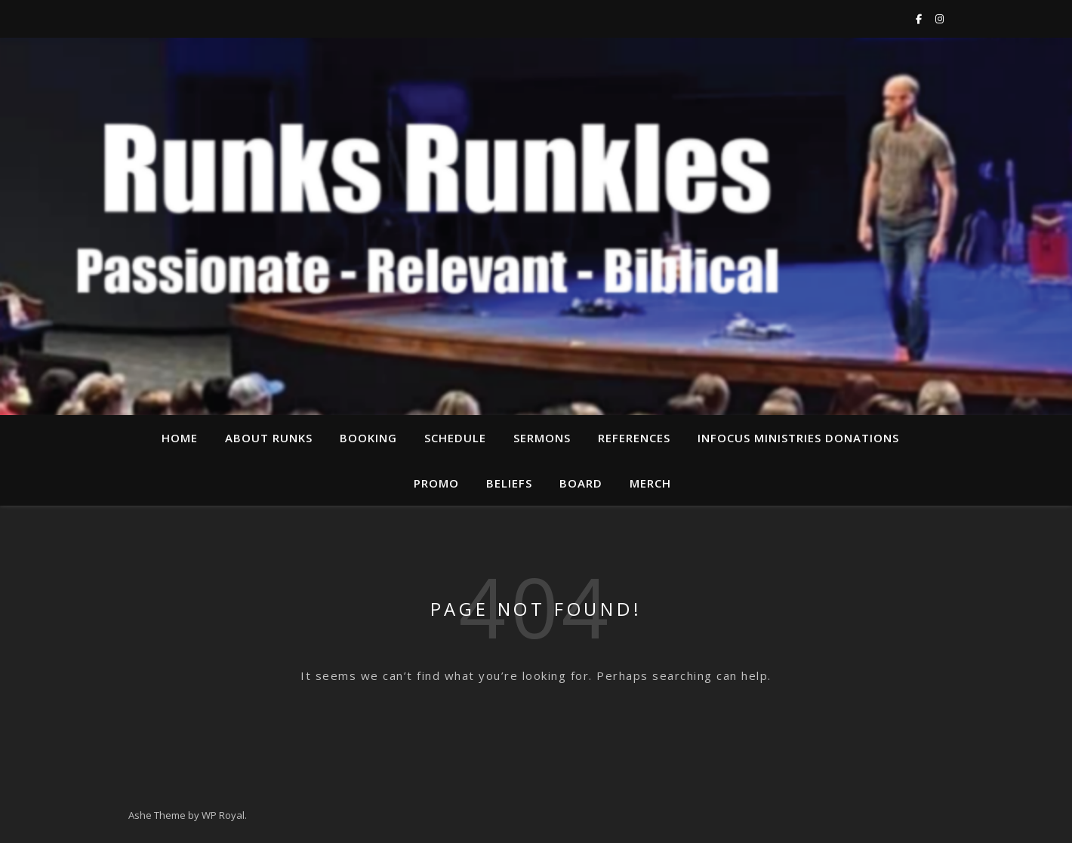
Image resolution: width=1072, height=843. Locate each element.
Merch (650, 483)
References (634, 437)
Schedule (455, 437)
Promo (436, 483)
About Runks (269, 437)
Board (580, 483)
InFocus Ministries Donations (798, 437)
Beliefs (509, 483)
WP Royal (223, 815)
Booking (368, 437)
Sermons (542, 437)
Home (180, 437)
